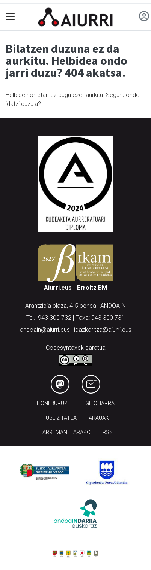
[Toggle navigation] (10, 17)
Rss (108, 432)
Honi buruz (52, 403)
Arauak (99, 418)
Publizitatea (59, 418)
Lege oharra (97, 403)
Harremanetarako (65, 432)
